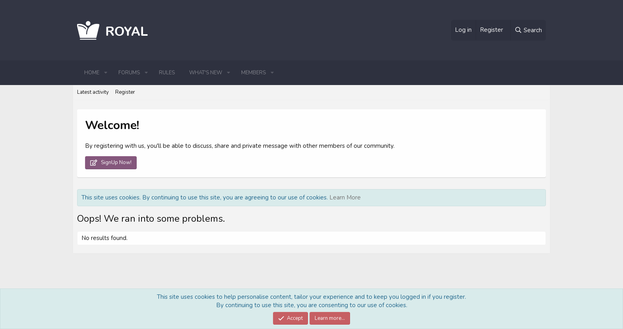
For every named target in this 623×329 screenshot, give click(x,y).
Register (125, 92)
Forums (129, 72)
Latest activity (93, 92)
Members (253, 72)
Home (91, 72)
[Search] (528, 30)
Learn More (345, 197)
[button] (105, 72)
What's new (205, 72)
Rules (167, 72)
